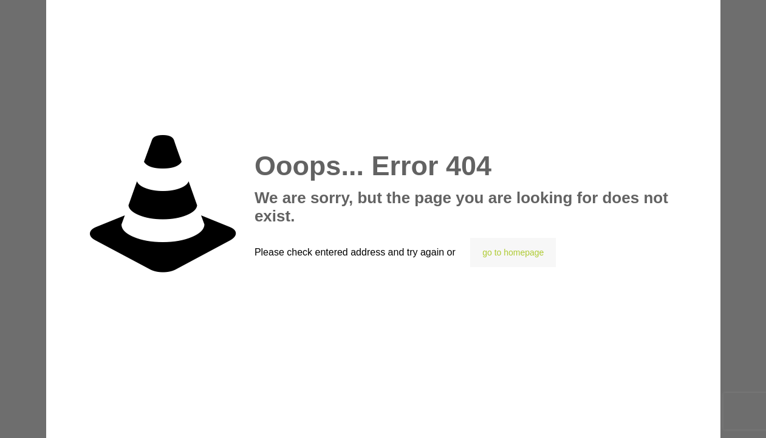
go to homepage (513, 252)
